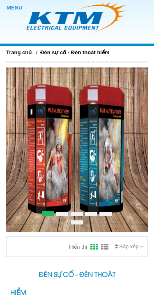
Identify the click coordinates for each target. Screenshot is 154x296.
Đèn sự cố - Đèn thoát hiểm (74, 52)
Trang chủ (19, 52)
